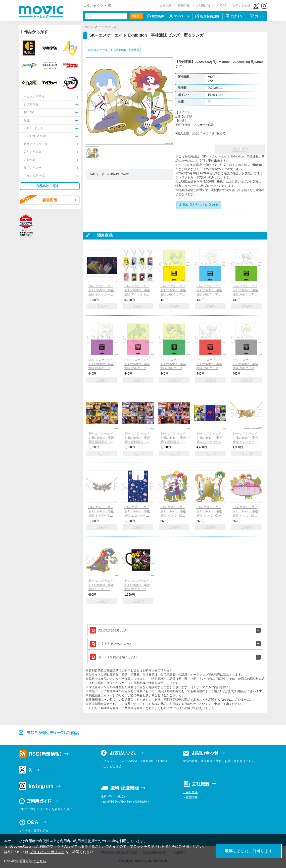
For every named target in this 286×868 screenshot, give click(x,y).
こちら (41, 861)
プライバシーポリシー (47, 852)
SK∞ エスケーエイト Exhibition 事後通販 (113, 49)
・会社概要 (190, 792)
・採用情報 (190, 797)
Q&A (223, 5)
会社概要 (166, 5)
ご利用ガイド (205, 5)
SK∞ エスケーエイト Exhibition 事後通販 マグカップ (137, 585)
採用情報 (184, 5)
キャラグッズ (107, 27)
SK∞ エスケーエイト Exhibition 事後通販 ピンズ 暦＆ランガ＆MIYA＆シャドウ (173, 515)
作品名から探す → (49, 186)
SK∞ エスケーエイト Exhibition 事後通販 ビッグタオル (209, 438)
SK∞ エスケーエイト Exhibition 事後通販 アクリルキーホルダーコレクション (137, 295)
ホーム (89, 27)
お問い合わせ (241, 5)
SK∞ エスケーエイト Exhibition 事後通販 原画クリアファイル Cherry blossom (137, 368)
